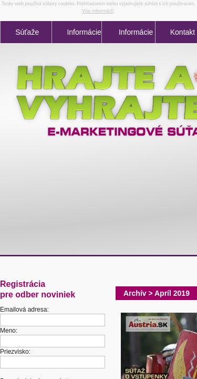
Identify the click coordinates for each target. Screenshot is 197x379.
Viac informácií (97, 10)
